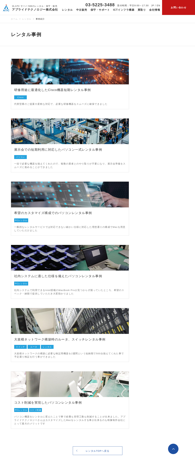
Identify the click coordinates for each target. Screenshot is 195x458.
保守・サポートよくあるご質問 (133, 380)
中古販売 (57, 363)
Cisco (20, 94)
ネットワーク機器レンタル (25, 373)
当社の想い (153, 368)
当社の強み (153, 388)
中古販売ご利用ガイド (64, 388)
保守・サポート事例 (135, 386)
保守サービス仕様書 (135, 391)
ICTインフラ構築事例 (103, 397)
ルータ (33, 222)
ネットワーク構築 (101, 373)
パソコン (110, 94)
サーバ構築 (98, 378)
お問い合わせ (178, 7)
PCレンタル (21, 157)
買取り (142, 9)
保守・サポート (134, 363)
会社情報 (152, 363)
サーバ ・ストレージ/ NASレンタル (30, 368)
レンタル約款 (18, 410)
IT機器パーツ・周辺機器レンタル (29, 383)
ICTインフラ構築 (102, 363)
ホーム (14, 19)
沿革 (149, 378)
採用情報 (152, 383)
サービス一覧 (155, 406)
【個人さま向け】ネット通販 (67, 402)
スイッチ (20, 222)
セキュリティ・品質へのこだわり (165, 393)
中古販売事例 (59, 383)
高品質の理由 (59, 378)
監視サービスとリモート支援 (107, 393)
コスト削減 (125, 218)
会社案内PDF (154, 397)
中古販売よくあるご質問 (65, 393)
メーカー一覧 (131, 368)
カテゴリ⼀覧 (18, 393)
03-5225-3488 (100, 5)
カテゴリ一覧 (131, 373)
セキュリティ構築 (101, 383)
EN (158, 5)
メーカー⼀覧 (18, 388)
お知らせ (152, 414)
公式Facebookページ (156, 431)
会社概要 (152, 373)
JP (152, 5)
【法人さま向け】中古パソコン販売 (71, 397)
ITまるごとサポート (103, 368)
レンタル (26, 19)
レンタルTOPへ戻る (97, 268)
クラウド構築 (99, 388)
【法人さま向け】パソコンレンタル (30, 378)
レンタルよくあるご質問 (24, 415)
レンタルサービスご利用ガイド (20, 404)
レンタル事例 (18, 397)
